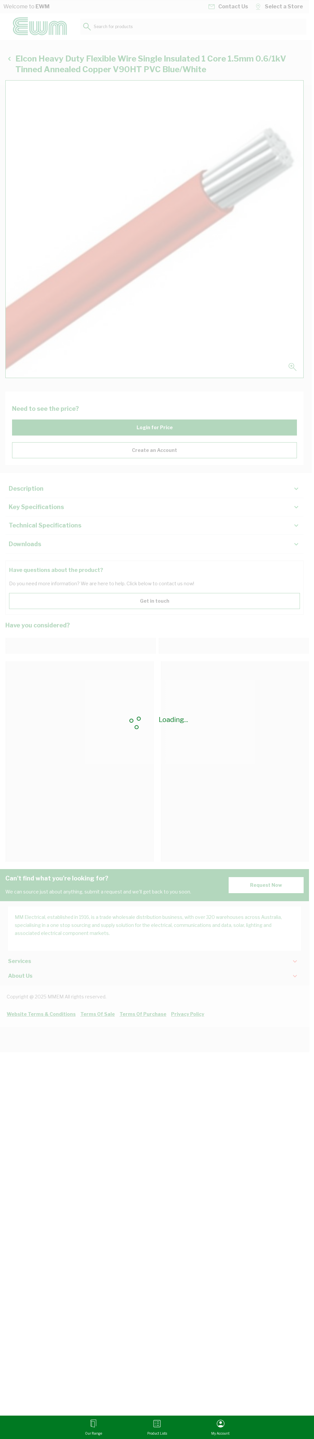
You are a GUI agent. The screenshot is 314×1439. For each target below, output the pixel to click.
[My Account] (220, 1427)
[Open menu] (93, 1427)
